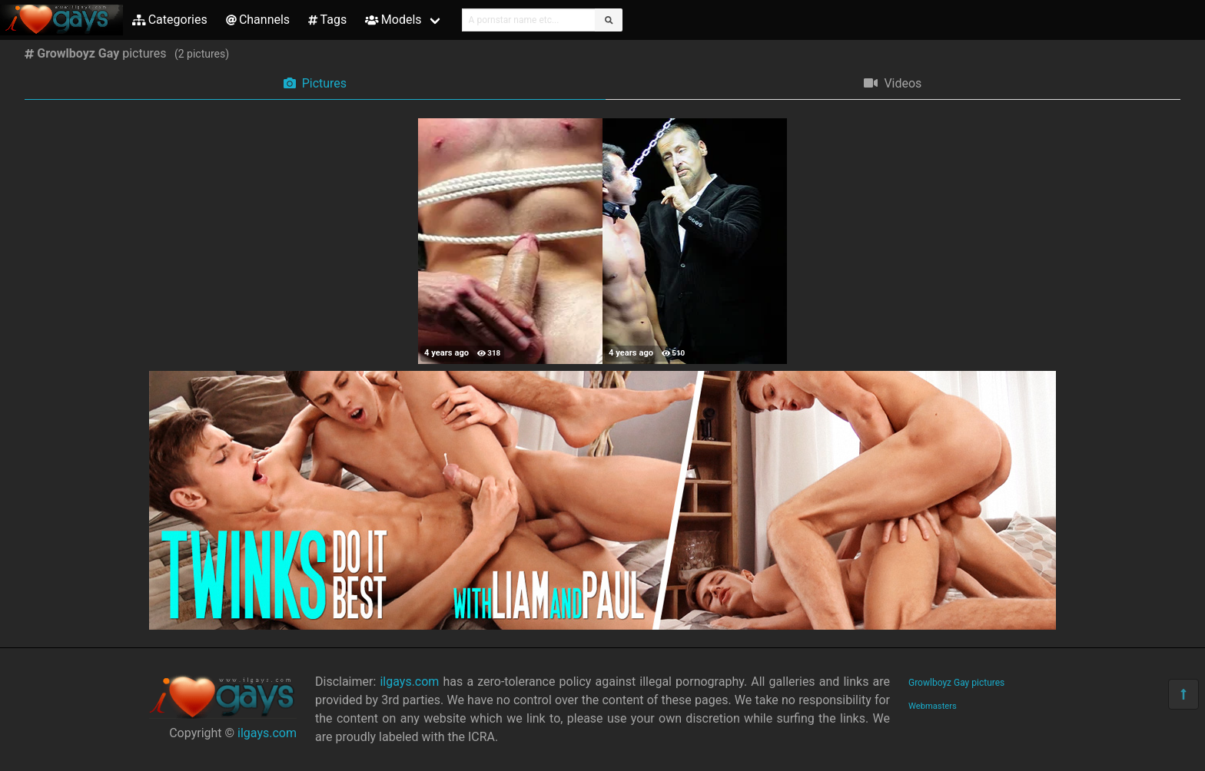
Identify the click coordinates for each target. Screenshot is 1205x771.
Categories (169, 19)
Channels (258, 19)
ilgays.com (267, 733)
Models (393, 19)
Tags (327, 19)
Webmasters (932, 706)
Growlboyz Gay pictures (956, 682)
